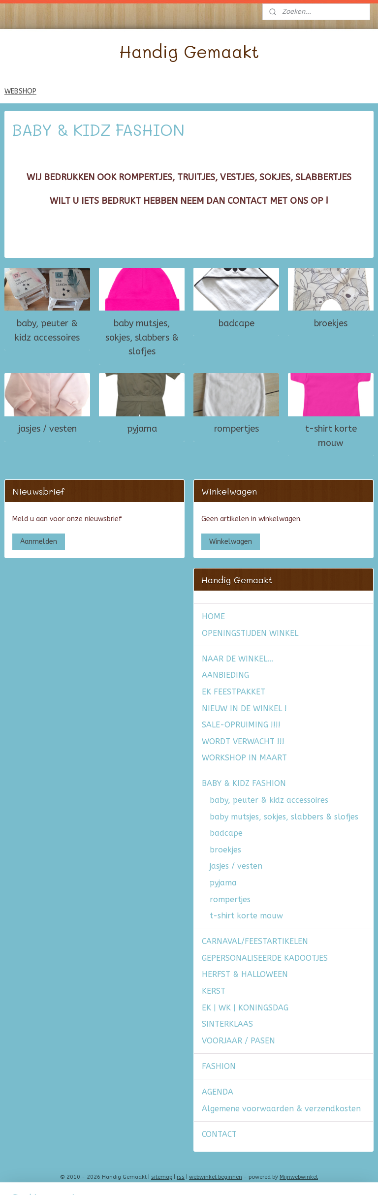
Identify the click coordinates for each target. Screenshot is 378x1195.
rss (181, 1177)
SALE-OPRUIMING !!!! (241, 724)
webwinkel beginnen (215, 1177)
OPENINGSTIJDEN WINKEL (250, 633)
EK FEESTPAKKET (233, 691)
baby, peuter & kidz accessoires (47, 330)
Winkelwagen (230, 541)
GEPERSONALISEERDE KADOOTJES (265, 958)
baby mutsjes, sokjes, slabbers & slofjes (142, 337)
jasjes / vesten (47, 428)
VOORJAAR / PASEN (238, 1040)
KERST (213, 991)
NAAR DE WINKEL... (237, 658)
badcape (236, 323)
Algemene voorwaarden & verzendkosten (281, 1108)
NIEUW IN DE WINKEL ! (244, 708)
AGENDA (217, 1092)
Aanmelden (38, 541)
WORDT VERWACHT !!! (243, 741)
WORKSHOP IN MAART (244, 757)
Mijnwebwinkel (299, 1177)
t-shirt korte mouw (331, 435)
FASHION (219, 1066)
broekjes (330, 323)
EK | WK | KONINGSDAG (245, 1007)
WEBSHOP (20, 91)
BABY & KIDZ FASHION (244, 783)
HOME (213, 616)
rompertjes (236, 428)
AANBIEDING (225, 675)
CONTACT (219, 1134)
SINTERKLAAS (227, 1024)
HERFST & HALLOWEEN (245, 974)
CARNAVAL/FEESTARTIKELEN (255, 941)
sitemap (161, 1177)
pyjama (142, 428)
